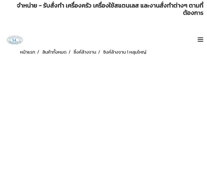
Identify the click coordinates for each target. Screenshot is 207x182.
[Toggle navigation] (200, 40)
